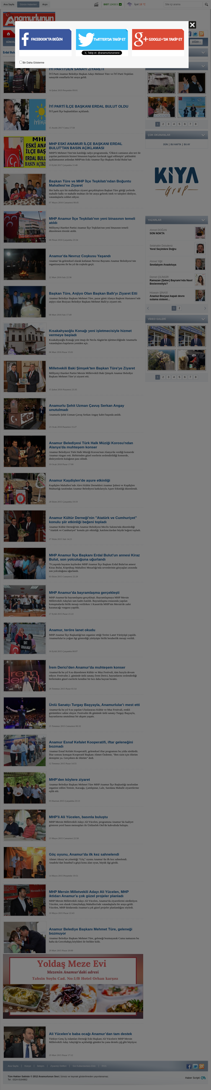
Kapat (192, 25)
